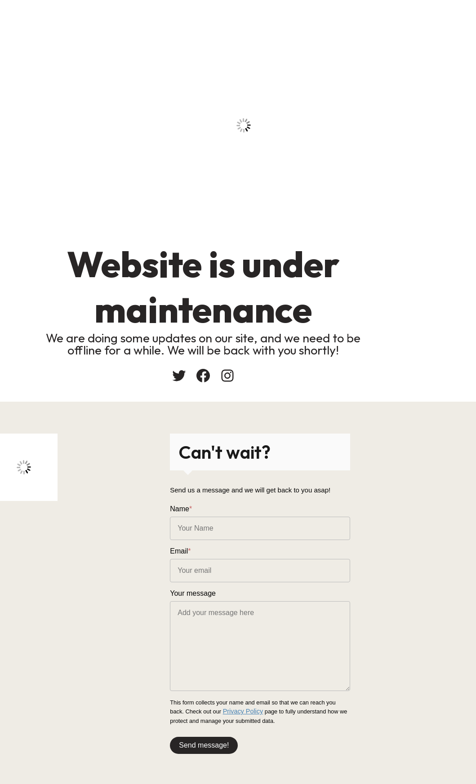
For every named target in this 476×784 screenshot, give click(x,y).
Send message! (272, 739)
